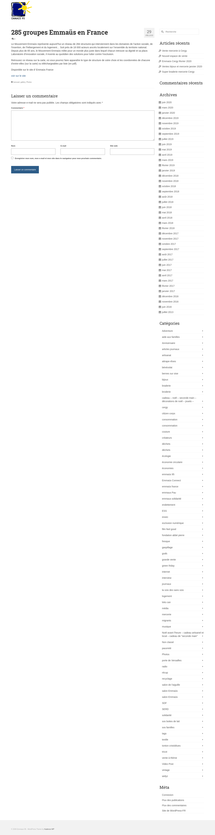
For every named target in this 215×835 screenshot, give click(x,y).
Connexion (167, 795)
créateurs (167, 437)
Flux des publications (173, 800)
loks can (166, 602)
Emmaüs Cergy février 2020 (177, 61)
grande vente (169, 559)
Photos (29, 82)
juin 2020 (167, 102)
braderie (166, 385)
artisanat (166, 355)
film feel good (169, 529)
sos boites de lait (171, 721)
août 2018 (167, 196)
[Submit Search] (162, 32)
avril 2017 (167, 275)
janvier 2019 (168, 170)
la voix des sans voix (173, 590)
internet (166, 571)
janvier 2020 (168, 112)
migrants (166, 620)
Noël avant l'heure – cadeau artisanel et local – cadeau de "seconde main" (183, 634)
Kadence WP (49, 829)
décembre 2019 (170, 118)
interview (166, 578)
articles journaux (170, 349)
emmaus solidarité (171, 498)
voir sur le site (18, 75)
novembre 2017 (170, 238)
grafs (164, 553)
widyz (165, 776)
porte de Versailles (172, 660)
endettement (168, 504)
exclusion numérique (173, 523)
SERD (165, 709)
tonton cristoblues (171, 745)
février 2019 (168, 165)
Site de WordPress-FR (174, 810)
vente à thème (169, 758)
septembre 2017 (170, 249)
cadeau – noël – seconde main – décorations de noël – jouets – (179, 400)
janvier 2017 (168, 291)
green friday (168, 565)
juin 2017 (167, 265)
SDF (164, 703)
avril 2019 (167, 154)
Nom (13, 146)
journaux (166, 584)
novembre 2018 (170, 181)
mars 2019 (167, 160)
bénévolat (167, 367)
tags (164, 733)
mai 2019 (167, 149)
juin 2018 (167, 207)
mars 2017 (167, 280)
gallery (23, 82)
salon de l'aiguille (171, 684)
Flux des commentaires (174, 805)
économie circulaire (172, 462)
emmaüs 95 (168, 474)
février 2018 (168, 228)
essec (165, 517)
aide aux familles (171, 337)
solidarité (167, 715)
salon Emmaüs (170, 691)
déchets (166, 444)
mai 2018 (167, 212)
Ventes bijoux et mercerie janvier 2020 (182, 66)
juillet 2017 (167, 259)
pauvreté (166, 648)
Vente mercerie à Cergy (174, 50)
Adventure (167, 331)
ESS (164, 511)
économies (168, 468)
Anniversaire (168, 343)
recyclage (167, 678)
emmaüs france (170, 486)
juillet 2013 (167, 312)
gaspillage (167, 547)
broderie (166, 391)
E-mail (63, 146)
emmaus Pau (169, 492)
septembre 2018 (170, 191)
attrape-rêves (169, 361)
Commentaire (17, 108)
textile (165, 739)
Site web (114, 146)
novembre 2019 (170, 123)
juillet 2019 (167, 139)
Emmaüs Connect (171, 480)
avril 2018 (167, 217)
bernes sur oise (170, 373)
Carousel (16, 82)
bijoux (165, 379)
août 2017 (167, 254)
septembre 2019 (170, 133)
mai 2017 (167, 270)
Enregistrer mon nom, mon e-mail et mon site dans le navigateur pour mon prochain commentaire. (58, 158)
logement (167, 596)
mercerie (166, 614)
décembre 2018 (170, 175)
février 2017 (168, 286)
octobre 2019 (169, 128)
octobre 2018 (169, 186)
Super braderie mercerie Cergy (178, 71)
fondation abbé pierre (173, 535)
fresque (166, 541)
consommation (169, 419)
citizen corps (168, 413)
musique (166, 626)
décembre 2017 (170, 233)
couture (166, 431)
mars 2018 (167, 223)
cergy (165, 407)
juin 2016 (167, 307)
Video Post (167, 764)
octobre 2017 (169, 244)
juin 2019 (167, 144)
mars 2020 (167, 107)
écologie (166, 456)
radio (164, 666)
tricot (164, 751)
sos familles (168, 727)
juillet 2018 (167, 202)
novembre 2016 (170, 301)
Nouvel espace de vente (174, 56)
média (165, 608)
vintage (166, 770)
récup (165, 672)
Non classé (168, 642)
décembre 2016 (170, 296)
